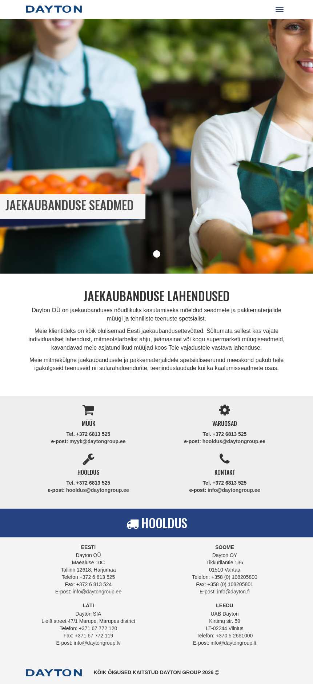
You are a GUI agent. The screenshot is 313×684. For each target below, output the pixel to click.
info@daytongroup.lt (233, 643)
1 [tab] (156, 254)
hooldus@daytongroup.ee (233, 441)
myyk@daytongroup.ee (97, 441)
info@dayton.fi (233, 591)
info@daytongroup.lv (97, 643)
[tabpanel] (156, 146)
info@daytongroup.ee (234, 490)
